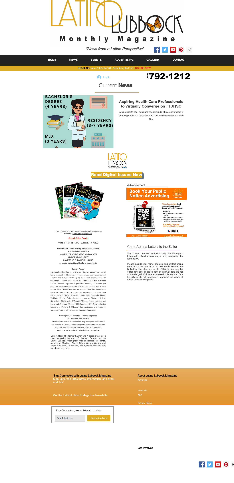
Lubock (148, 460)
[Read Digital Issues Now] (116, 175)
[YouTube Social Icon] (173, 50)
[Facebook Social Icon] (157, 50)
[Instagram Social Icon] (189, 50)
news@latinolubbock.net (91, 231)
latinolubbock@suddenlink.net (63, 275)
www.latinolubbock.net (82, 233)
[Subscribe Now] (98, 418)
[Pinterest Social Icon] (181, 50)
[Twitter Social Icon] (165, 50)
